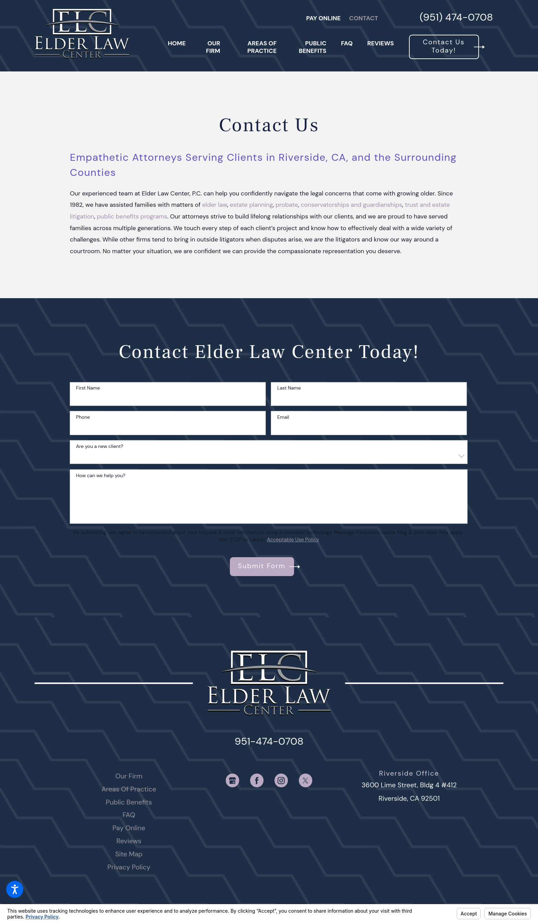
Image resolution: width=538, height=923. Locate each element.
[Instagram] (281, 780)
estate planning (251, 205)
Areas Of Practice (129, 789)
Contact (363, 18)
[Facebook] (257, 780)
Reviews (128, 840)
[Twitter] (305, 780)
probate (287, 205)
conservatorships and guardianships (351, 205)
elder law (214, 205)
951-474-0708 (269, 741)
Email (283, 417)
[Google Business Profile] (232, 780)
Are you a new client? (100, 446)
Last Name (289, 388)
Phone (83, 417)
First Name (88, 388)
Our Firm (128, 776)
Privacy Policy (128, 867)
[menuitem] (177, 47)
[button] (14, 889)
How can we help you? (101, 476)
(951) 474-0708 (456, 18)
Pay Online (323, 18)
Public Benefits (129, 802)
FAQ (128, 814)
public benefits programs (132, 216)
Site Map (128, 853)
